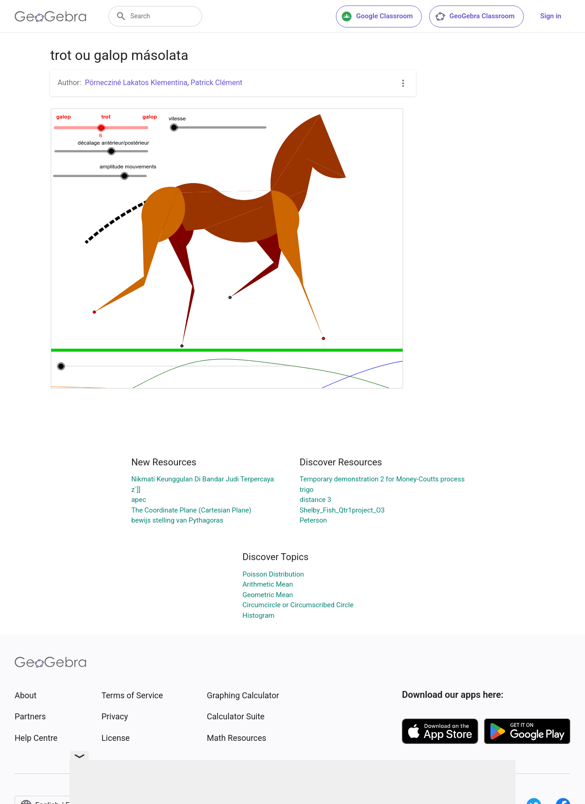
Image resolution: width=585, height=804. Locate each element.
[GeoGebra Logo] (50, 16)
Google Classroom (377, 16)
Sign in (550, 16)
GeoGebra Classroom (475, 16)
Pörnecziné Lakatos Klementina (136, 82)
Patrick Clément (216, 82)
